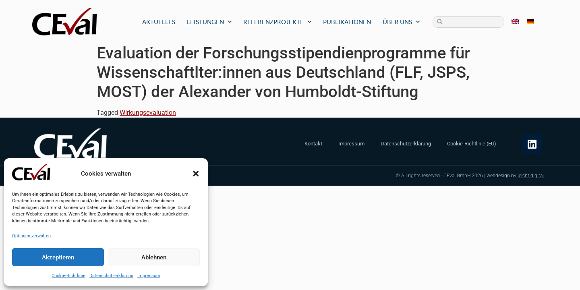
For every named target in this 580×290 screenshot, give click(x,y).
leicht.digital (531, 175)
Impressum (148, 275)
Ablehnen (153, 257)
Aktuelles (158, 21)
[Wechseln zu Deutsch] (530, 22)
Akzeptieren (58, 257)
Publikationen (347, 21)
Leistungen (209, 22)
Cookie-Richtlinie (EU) (471, 144)
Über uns (401, 22)
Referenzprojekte (277, 22)
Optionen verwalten (31, 235)
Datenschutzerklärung (111, 275)
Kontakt (313, 144)
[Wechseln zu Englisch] (515, 22)
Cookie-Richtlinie (68, 275)
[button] (196, 174)
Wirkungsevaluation (148, 112)
